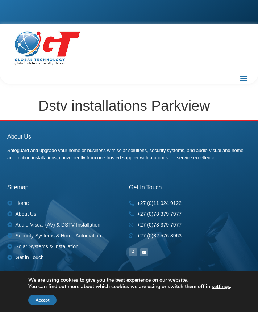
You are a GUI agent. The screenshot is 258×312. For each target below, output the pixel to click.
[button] (244, 78)
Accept (42, 300)
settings (221, 286)
